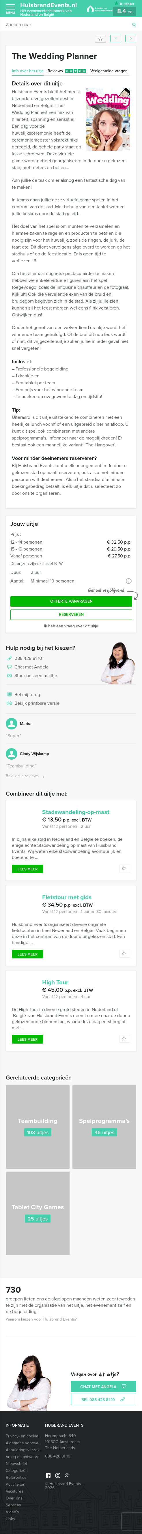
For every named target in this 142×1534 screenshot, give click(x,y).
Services (13, 1505)
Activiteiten (15, 1484)
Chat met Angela (27, 667)
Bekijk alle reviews (26, 776)
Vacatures (14, 1491)
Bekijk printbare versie (32, 703)
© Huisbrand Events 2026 (63, 1486)
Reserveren (71, 615)
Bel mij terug (23, 695)
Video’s (12, 1512)
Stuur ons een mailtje (31, 676)
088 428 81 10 (28, 658)
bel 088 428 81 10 (103, 1399)
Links (10, 1519)
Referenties (16, 1477)
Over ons (14, 1498)
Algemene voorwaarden (24, 1443)
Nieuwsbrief (16, 1464)
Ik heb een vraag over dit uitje (71, 626)
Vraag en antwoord (23, 1457)
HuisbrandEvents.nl (49, 8)
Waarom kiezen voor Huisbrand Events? (41, 1319)
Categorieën (17, 1471)
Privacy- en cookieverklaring (24, 1436)
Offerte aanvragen (71, 601)
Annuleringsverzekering (24, 1450)
